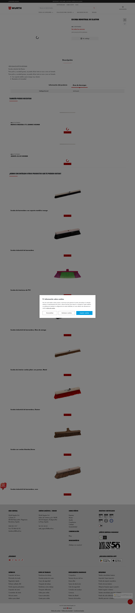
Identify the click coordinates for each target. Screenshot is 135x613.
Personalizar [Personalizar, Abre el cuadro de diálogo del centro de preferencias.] (49, 313)
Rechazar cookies (67, 313)
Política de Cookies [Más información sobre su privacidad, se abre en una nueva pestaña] (50, 308)
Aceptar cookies (84, 313)
